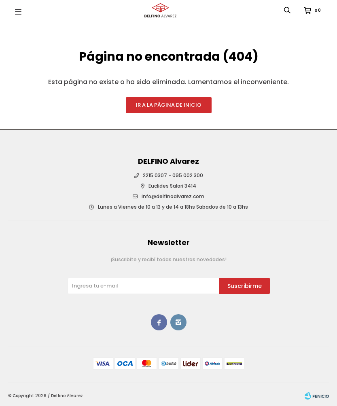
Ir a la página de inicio (168, 105)
